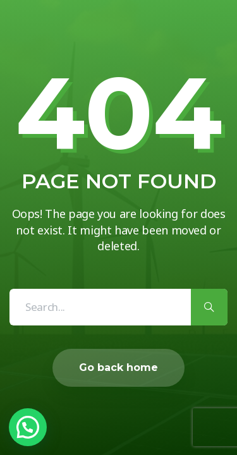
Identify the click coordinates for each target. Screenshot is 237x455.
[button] (28, 427)
